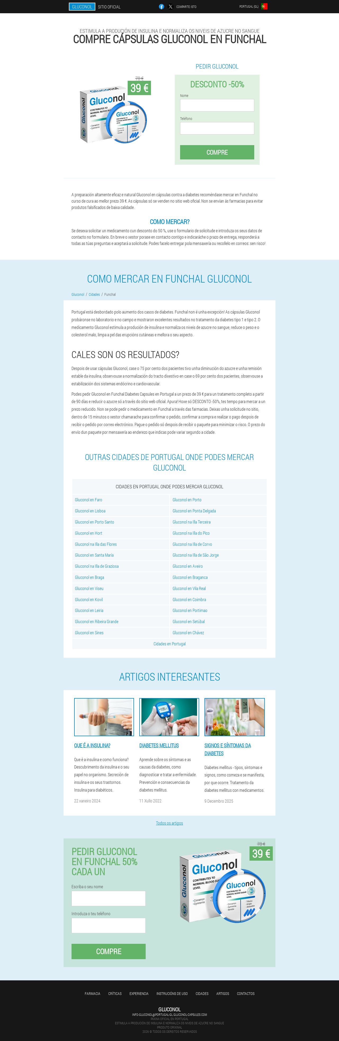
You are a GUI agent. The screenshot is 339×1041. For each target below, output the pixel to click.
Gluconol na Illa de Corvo (192, 544)
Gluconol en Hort (88, 533)
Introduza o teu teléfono (91, 914)
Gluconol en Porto (187, 499)
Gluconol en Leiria (89, 610)
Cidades (202, 993)
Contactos (246, 993)
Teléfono (186, 118)
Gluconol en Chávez (188, 632)
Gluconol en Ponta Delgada (194, 510)
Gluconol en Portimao (190, 610)
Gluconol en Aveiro (188, 566)
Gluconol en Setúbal (189, 621)
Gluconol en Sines (89, 632)
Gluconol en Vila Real (189, 588)
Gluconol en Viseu (89, 588)
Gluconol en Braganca (190, 577)
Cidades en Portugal (170, 643)
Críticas (115, 993)
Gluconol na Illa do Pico (191, 533)
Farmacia (92, 993)
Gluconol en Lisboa (90, 510)
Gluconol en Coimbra (189, 599)
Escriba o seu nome (87, 886)
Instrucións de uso (172, 993)
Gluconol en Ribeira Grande (96, 621)
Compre (217, 152)
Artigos (222, 993)
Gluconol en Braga (89, 577)
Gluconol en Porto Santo (94, 522)
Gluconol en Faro (88, 499)
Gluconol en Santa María (94, 555)
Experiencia (139, 993)
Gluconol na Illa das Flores (96, 544)
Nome (184, 95)
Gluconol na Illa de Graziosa (97, 566)
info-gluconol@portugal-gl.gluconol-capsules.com (169, 1014)
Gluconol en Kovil (89, 599)
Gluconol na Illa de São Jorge (196, 555)
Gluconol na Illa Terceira (192, 522)
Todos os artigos (169, 823)
